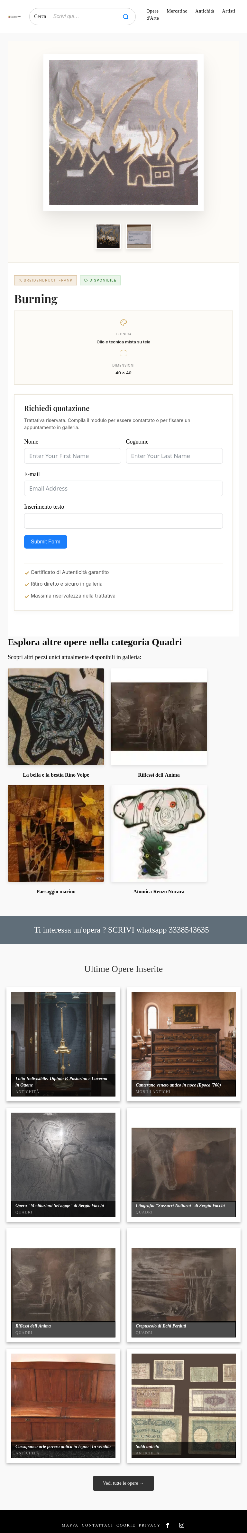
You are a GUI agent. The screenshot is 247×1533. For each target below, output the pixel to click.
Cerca (40, 16)
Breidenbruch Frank (45, 280)
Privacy (150, 1525)
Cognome (137, 441)
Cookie (126, 1525)
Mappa (70, 1525)
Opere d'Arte (152, 15)
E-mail (32, 474)
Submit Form (45, 541)
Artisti (228, 11)
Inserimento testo (44, 506)
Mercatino (177, 11)
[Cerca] (126, 17)
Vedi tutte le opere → (123, 1483)
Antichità (204, 11)
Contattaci (97, 1525)
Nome (31, 441)
